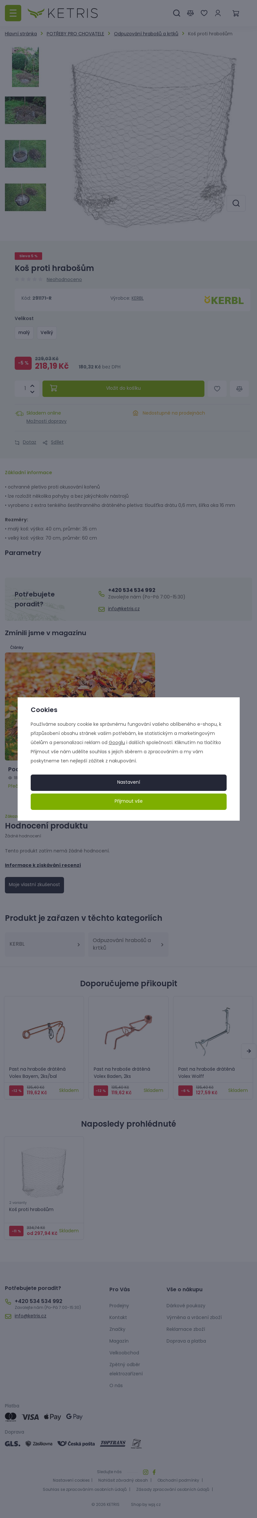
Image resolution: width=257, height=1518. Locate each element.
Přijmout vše (129, 801)
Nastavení (128, 782)
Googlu (117, 743)
